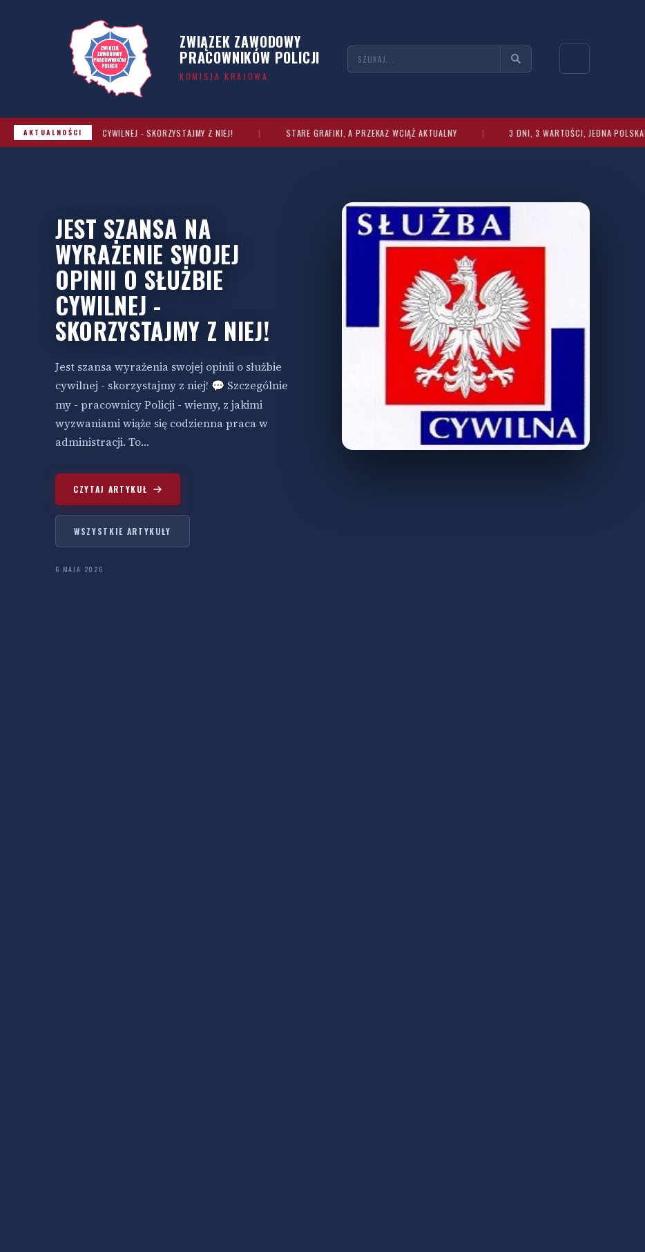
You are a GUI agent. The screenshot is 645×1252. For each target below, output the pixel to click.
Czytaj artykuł (118, 489)
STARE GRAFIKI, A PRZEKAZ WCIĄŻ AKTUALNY (399, 133)
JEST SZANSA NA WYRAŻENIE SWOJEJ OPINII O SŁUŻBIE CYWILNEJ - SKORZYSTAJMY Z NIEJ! (162, 279)
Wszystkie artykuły (122, 531)
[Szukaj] (515, 58)
